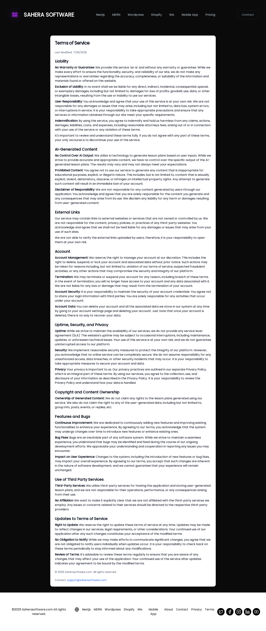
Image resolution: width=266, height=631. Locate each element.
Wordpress (136, 15)
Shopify (156, 15)
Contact (248, 15)
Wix (171, 15)
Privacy (196, 609)
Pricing (210, 15)
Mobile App (153, 611)
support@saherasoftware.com (87, 580)
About (168, 609)
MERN (116, 15)
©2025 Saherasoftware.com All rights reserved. (39, 611)
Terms (209, 609)
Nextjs (100, 15)
